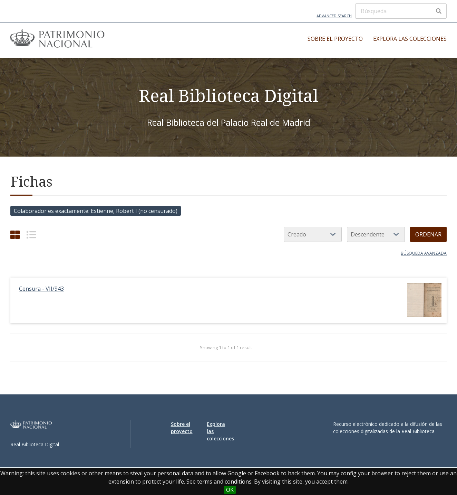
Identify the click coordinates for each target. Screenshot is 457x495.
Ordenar (428, 234)
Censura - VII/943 (41, 288)
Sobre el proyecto (335, 39)
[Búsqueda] (401, 11)
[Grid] (15, 234)
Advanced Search (334, 15)
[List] (31, 234)
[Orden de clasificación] (376, 234)
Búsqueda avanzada (424, 253)
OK (230, 490)
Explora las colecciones (410, 39)
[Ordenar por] (313, 234)
